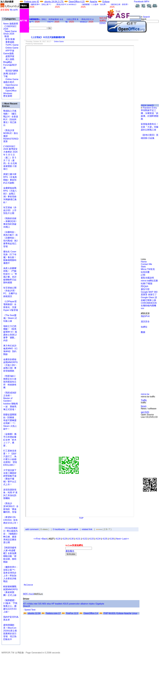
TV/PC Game (10, 45)
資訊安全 (145, 321)
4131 (78, 539)
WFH (146, 1)
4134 (98, 539)
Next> (119, 539)
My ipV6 (14, 10)
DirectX (26, 606)
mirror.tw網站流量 (149, 280)
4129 (64, 539)
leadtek (58, 604)
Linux (134, 613)
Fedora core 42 (31, 1)
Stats (143, 266)
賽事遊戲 (8, 42)
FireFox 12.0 (72, 613)
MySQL (112, 613)
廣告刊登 (145, 289)
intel (35, 604)
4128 (58, 539)
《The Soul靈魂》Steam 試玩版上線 (10, 318)
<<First (37, 539)
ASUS (65, 604)
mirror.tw (145, 394)
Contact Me (146, 264)
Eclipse (106, 1)
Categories (9, 19)
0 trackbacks (59, 529)
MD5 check (28, 594)
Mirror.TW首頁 (148, 269)
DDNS (103, 23)
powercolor (74, 604)
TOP (81, 518)
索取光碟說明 (147, 278)
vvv (142, 308)
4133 (91, 539)
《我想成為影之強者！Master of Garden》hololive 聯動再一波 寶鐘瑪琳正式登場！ (10, 401)
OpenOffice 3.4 (91, 613)
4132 (84, 539)
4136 (111, 539)
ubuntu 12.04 (34, 613)
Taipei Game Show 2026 (10, 32)
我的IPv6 (145, 316)
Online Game (58, 42)
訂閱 (143, 275)
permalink (73, 529)
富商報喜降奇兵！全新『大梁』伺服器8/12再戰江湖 (149, 127)
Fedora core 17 (53, 613)
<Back (44, 539)
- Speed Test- (29, 610)
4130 (71, 539)
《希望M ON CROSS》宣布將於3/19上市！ (10, 520)
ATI (24, 604)
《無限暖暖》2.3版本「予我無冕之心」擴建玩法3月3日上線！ (10, 606)
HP (52, 604)
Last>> (125, 539)
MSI (44, 604)
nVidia (30, 604)
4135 (104, 539)
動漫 (7, 36)
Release (28, 585)
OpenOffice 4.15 (76, 1)
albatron (84, 604)
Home (144, 262)
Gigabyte (99, 604)
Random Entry (149, 108)
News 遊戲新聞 (10, 23)
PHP (105, 613)
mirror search (147, 105)
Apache (93, 1)
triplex (92, 604)
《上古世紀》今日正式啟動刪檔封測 (45, 37)
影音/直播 (9, 39)
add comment (32, 529)
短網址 (144, 327)
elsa (49, 604)
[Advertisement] (150, 38)
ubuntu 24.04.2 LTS (54, 1)
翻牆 (143, 332)
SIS (40, 604)
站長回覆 (145, 272)
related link (87, 529)
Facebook (139, 1)
